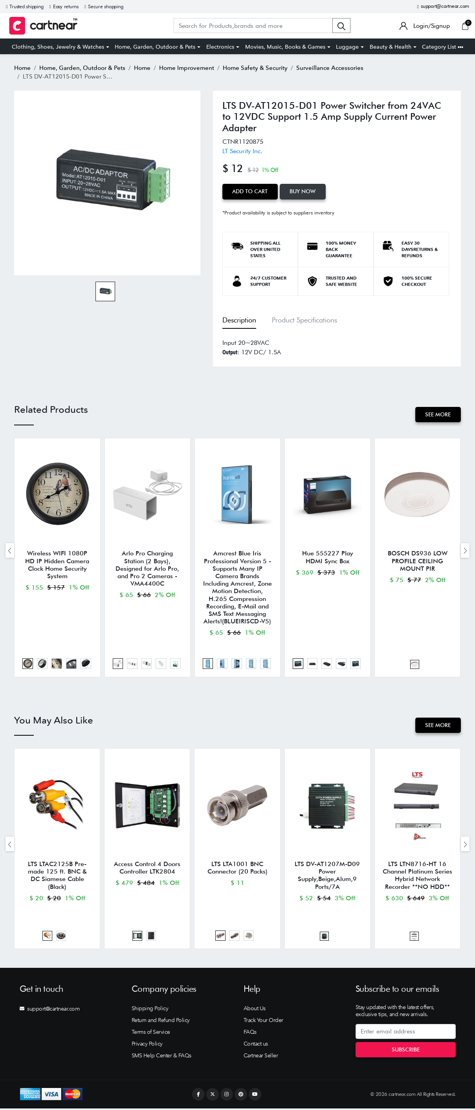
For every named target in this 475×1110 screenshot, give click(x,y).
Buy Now (303, 191)
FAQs (250, 1033)
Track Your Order (263, 1021)
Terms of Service (151, 1033)
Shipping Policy (150, 1009)
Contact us (256, 1045)
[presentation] (10, 550)
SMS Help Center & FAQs (161, 1057)
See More (438, 414)
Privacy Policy (147, 1045)
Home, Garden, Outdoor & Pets (155, 46)
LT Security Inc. (242, 151)
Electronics (220, 46)
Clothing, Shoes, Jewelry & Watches (58, 46)
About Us (255, 1009)
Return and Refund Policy (161, 1021)
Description (239, 320)
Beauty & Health (390, 46)
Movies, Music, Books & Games (285, 46)
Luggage (347, 46)
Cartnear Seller (261, 1057)
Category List (442, 46)
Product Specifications (304, 320)
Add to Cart (250, 191)
